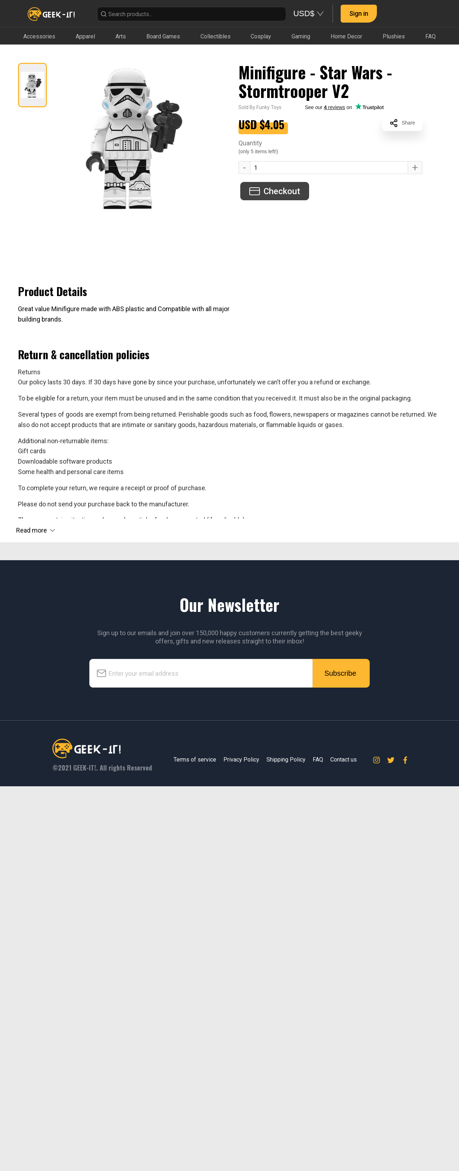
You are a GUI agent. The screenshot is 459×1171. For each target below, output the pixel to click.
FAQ (318, 1144)
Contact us (343, 1144)
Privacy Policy (241, 1144)
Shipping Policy (286, 1144)
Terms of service (195, 1144)
